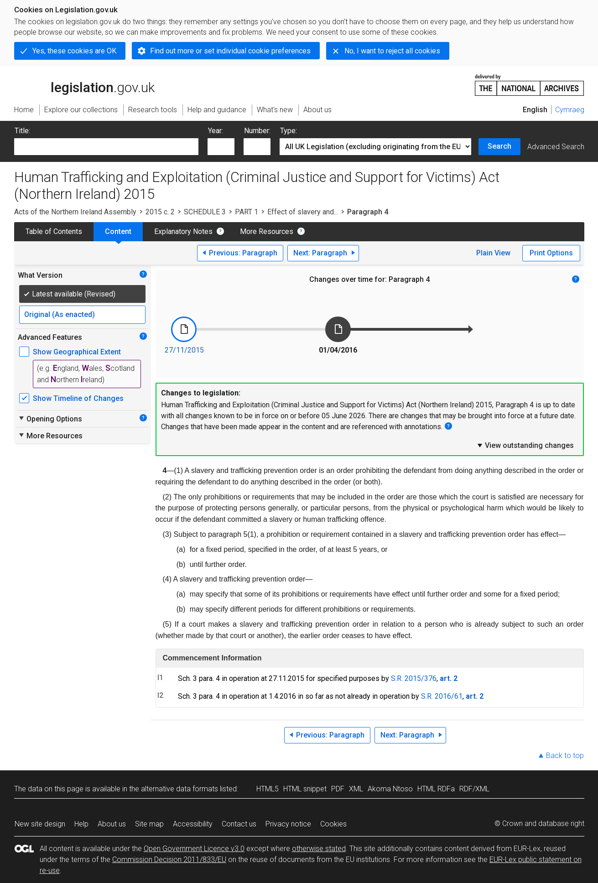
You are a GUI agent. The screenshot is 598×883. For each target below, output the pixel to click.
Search (499, 146)
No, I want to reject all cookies (392, 51)
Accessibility (193, 824)
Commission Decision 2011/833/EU (169, 859)
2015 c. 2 (160, 212)
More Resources (266, 231)
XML (356, 788)
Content (118, 231)
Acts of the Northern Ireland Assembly (75, 212)
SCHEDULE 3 (205, 212)
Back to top (565, 755)
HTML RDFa (436, 788)
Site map (149, 824)
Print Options (551, 253)
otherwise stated (319, 848)
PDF (337, 788)
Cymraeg (569, 109)
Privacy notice (288, 824)
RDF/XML (474, 788)
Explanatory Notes (183, 231)
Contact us (239, 824)
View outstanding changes (525, 445)
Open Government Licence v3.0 (194, 848)
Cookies (333, 824)
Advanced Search (555, 146)
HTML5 (267, 788)
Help (81, 824)
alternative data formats (179, 788)
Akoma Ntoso (390, 788)
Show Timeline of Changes (78, 398)
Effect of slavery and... (302, 212)
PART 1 (246, 212)
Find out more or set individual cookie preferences (230, 51)
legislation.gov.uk (84, 84)
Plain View (493, 253)
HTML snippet (305, 788)
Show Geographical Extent (77, 352)
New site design (40, 824)
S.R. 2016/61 (442, 696)
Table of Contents (54, 231)
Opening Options (50, 418)
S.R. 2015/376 (414, 678)
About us (112, 824)
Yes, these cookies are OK (74, 51)
